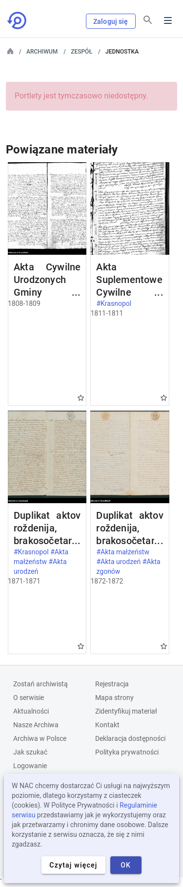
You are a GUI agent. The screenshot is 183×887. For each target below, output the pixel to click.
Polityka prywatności (127, 752)
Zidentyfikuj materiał (126, 711)
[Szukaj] (147, 20)
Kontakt (107, 725)
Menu (168, 20)
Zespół (81, 51)
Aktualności (31, 711)
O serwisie (28, 697)
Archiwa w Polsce (39, 738)
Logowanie (30, 766)
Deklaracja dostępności (130, 738)
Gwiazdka (81, 398)
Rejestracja (112, 684)
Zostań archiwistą (40, 684)
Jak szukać (30, 752)
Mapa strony (114, 697)
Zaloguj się (110, 21)
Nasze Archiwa (36, 725)
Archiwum (42, 51)
